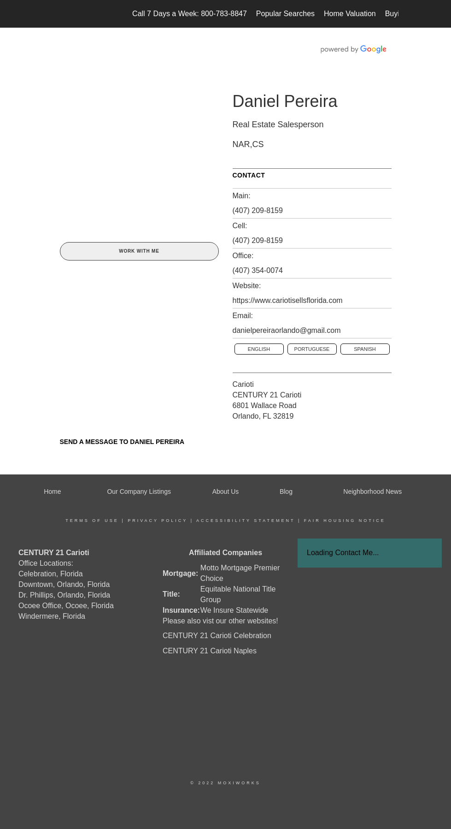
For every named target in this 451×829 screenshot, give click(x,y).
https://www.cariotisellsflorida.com (288, 300)
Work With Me (139, 251)
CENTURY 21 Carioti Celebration (217, 636)
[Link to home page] (58, 14)
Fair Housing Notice (345, 520)
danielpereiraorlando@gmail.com (287, 330)
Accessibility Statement (245, 520)
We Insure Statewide (234, 610)
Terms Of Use (92, 520)
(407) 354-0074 (258, 270)
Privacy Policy (157, 520)
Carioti (243, 384)
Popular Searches (285, 14)
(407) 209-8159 (258, 210)
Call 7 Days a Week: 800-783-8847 (189, 14)
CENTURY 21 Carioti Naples (210, 651)
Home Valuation (350, 14)
